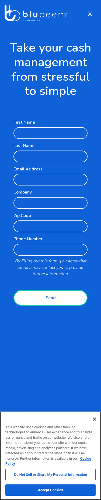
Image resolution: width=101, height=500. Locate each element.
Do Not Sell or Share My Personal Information (50, 475)
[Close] (94, 419)
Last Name (23, 146)
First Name (24, 122)
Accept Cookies (50, 490)
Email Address (28, 169)
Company (22, 192)
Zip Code (22, 216)
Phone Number (28, 239)
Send (51, 298)
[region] (50, 456)
